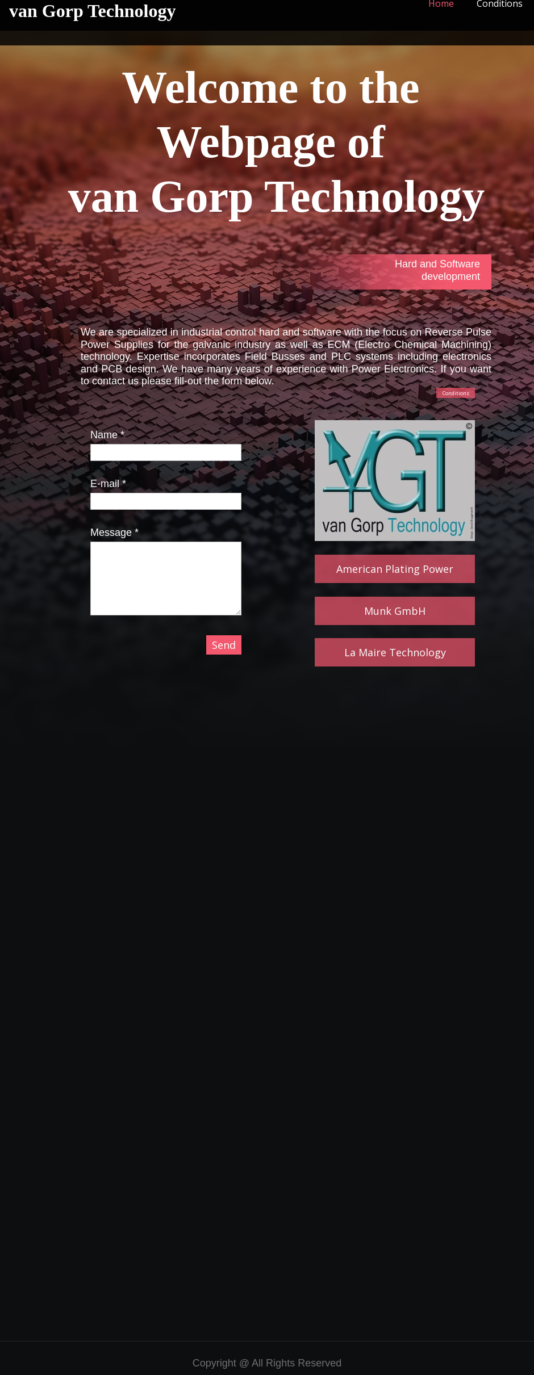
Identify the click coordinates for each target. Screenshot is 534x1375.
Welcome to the (276, 87)
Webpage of (276, 142)
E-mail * (108, 483)
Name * (107, 435)
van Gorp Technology (92, 11)
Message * (114, 532)
